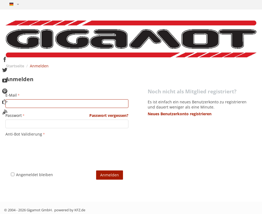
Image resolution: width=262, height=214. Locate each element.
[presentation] (46, 148)
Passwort (13, 115)
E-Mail (11, 95)
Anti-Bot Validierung (23, 134)
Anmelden (109, 174)
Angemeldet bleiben (32, 174)
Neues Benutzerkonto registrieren (180, 113)
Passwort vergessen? (108, 115)
